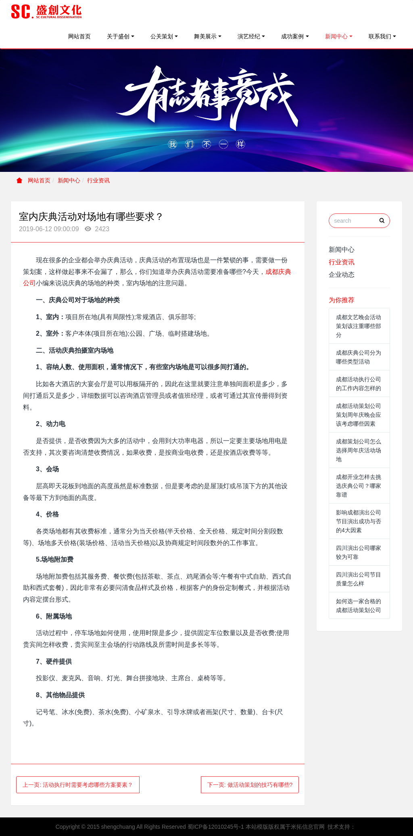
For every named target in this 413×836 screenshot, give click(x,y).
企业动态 (342, 274)
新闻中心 (336, 36)
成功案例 (292, 36)
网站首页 (79, 36)
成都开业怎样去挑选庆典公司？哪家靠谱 (358, 486)
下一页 (250, 785)
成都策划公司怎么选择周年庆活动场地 (358, 450)
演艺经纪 (249, 36)
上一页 (78, 785)
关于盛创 (118, 36)
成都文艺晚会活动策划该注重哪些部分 (358, 326)
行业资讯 (98, 180)
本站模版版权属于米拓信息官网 (285, 826)
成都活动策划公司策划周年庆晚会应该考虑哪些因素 (358, 415)
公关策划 (161, 36)
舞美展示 (205, 36)
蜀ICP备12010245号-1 (216, 826)
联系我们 (380, 36)
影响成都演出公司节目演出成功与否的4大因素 (358, 521)
